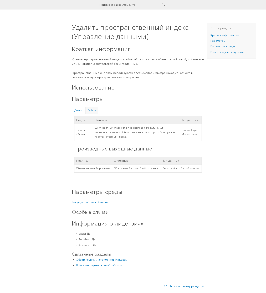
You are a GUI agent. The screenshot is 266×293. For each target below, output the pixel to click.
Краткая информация (224, 35)
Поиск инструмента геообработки (99, 265)
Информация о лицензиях (227, 52)
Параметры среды (222, 46)
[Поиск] (163, 4)
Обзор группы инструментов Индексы (101, 259)
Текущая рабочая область (90, 202)
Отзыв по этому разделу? (186, 286)
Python (92, 110)
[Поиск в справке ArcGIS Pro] (130, 5)
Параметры (218, 40)
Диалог (78, 110)
